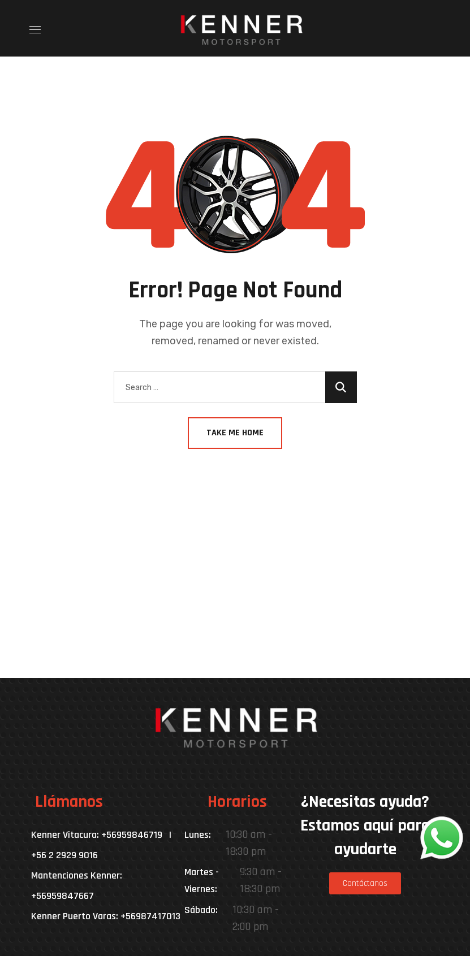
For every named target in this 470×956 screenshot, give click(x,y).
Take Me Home (235, 433)
